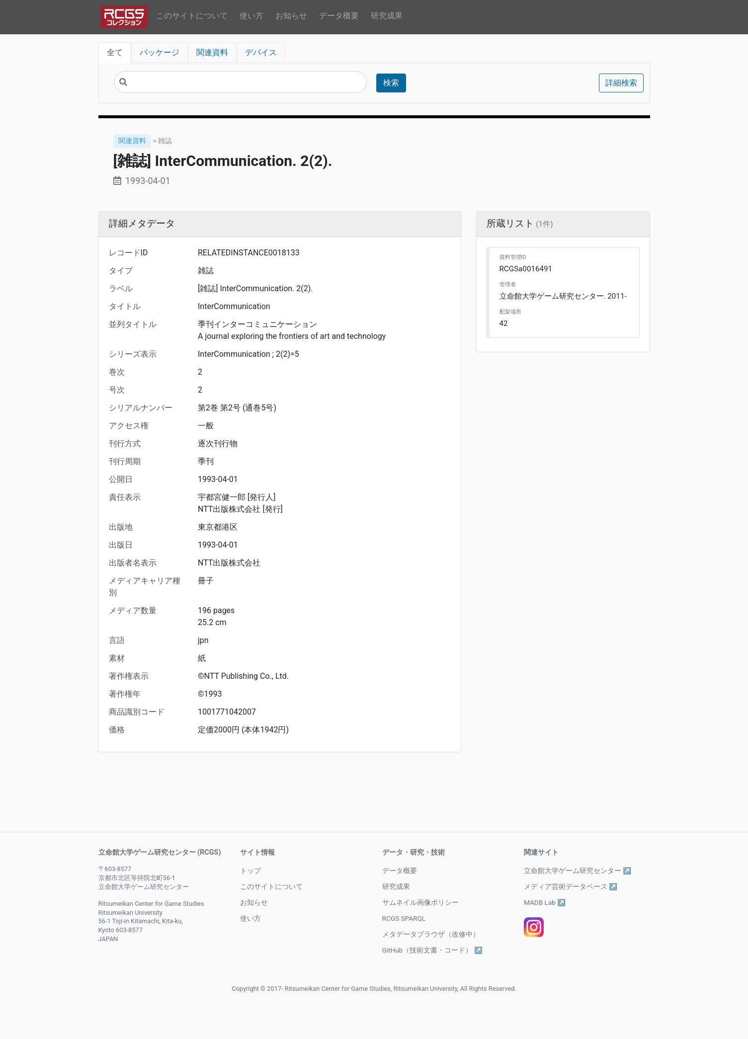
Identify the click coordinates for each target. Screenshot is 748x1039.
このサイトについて (192, 15)
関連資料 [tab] (212, 52)
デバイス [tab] (261, 52)
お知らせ (291, 15)
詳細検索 (621, 82)
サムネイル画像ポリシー (420, 902)
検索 (391, 82)
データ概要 (339, 15)
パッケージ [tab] (159, 52)
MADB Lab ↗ (545, 902)
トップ (250, 871)
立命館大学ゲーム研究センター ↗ (577, 871)
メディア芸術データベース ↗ (570, 886)
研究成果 (387, 15)
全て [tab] (115, 52)
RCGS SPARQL (404, 918)
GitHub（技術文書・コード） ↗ (432, 950)
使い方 (251, 15)
